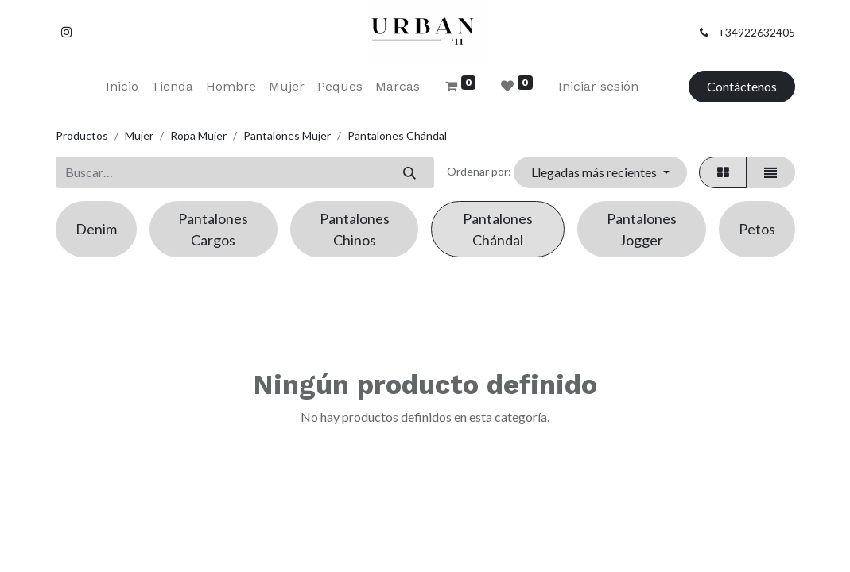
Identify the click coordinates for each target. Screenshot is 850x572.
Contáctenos (742, 86)
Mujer (139, 135)
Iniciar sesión (598, 86)
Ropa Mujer (198, 135)
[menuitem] (122, 86)
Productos (82, 135)
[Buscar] (410, 172)
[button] (600, 172)
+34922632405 (756, 32)
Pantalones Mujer (287, 135)
